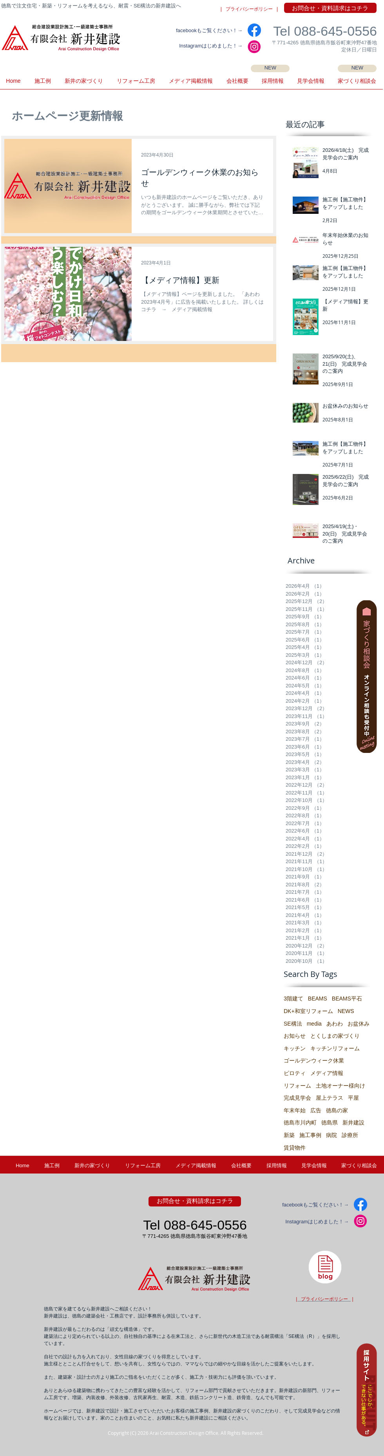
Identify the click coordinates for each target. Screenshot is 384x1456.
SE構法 (293, 1023)
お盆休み (359, 1023)
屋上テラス (329, 1098)
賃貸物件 (295, 1147)
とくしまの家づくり (335, 1036)
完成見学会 (297, 1098)
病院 (331, 1135)
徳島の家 (337, 1110)
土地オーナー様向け (340, 1085)
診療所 (350, 1135)
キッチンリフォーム (335, 1048)
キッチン (295, 1048)
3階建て (293, 998)
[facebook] (254, 30)
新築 (289, 1135)
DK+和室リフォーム (308, 1011)
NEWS (346, 1011)
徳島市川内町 (300, 1122)
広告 (315, 1110)
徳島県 (329, 1122)
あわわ (334, 1023)
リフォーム (297, 1085)
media (314, 1023)
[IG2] (254, 47)
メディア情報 (326, 1073)
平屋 (353, 1098)
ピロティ (295, 1073)
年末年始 (295, 1110)
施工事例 (310, 1135)
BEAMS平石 (347, 998)
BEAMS (317, 998)
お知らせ (295, 1036)
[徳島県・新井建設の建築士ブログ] (325, 1267)
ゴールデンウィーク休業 (314, 1060)
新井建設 (353, 1122)
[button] (310, 83)
